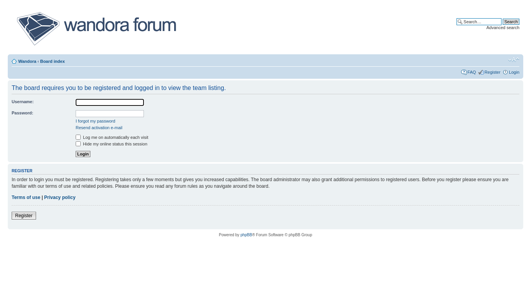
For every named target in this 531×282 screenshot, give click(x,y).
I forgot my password (95, 121)
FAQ (471, 72)
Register (492, 72)
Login (514, 72)
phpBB (246, 235)
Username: (23, 101)
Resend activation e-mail (99, 127)
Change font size (513, 59)
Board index (52, 61)
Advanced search (502, 27)
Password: (22, 113)
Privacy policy (60, 197)
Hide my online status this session (111, 144)
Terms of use (26, 197)
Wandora (27, 61)
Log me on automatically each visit (112, 137)
